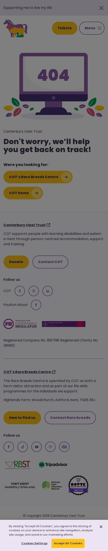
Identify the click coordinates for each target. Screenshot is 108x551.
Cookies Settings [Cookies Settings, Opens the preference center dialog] (34, 544)
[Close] (101, 527)
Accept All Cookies (68, 544)
